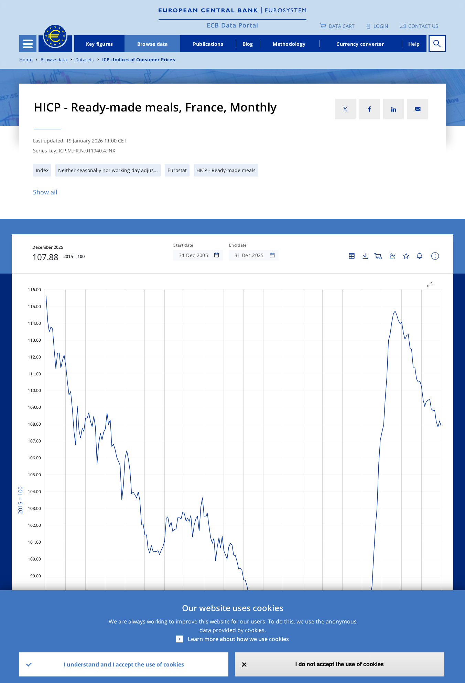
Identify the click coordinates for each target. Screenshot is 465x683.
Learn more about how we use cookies (238, 639)
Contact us (423, 26)
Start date (183, 245)
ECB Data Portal (232, 25)
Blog (247, 44)
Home (25, 60)
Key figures (99, 44)
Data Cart (342, 26)
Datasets (84, 60)
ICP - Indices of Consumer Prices (138, 60)
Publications (208, 44)
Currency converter (360, 44)
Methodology (289, 44)
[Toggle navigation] (27, 43)
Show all (45, 192)
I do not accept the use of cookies (339, 664)
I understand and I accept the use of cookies (124, 664)
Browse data (152, 44)
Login (381, 26)
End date (238, 245)
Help (414, 44)
